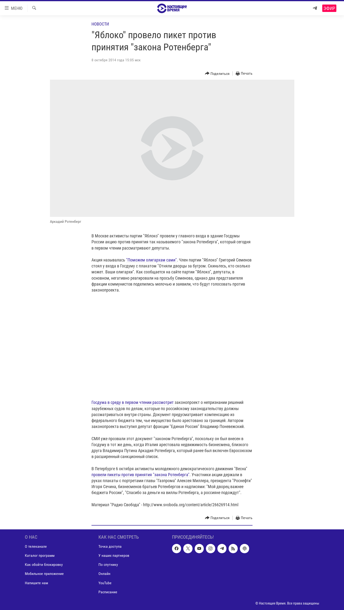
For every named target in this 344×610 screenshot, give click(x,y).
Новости (100, 23)
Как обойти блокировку (44, 564)
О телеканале (36, 546)
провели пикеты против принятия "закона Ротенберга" (140, 474)
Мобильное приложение (44, 573)
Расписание (107, 592)
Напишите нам (36, 582)
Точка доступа (110, 546)
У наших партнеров (113, 555)
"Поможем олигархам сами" (151, 259)
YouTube (105, 582)
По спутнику (108, 564)
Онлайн (104, 573)
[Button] (217, 73)
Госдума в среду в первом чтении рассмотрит (132, 402)
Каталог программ (39, 555)
